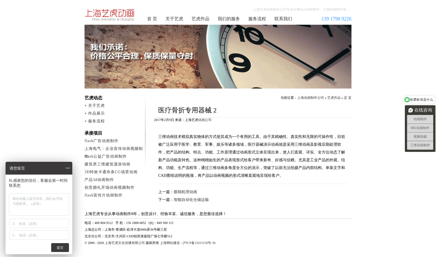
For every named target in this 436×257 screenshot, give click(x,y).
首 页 (152, 18)
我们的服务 (229, 18)
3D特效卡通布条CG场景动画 (111, 172)
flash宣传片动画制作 (104, 195)
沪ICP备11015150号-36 (199, 243)
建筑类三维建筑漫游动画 (107, 164)
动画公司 (205, 120)
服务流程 (257, 18)
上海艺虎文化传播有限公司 (125, 243)
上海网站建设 (170, 243)
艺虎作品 (200, 18)
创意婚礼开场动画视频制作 (110, 187)
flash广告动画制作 (101, 141)
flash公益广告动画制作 (106, 156)
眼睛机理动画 (185, 192)
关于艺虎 (174, 18)
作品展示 (96, 113)
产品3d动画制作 (99, 180)
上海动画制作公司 (110, 15)
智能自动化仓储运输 (191, 200)
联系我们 (283, 18)
